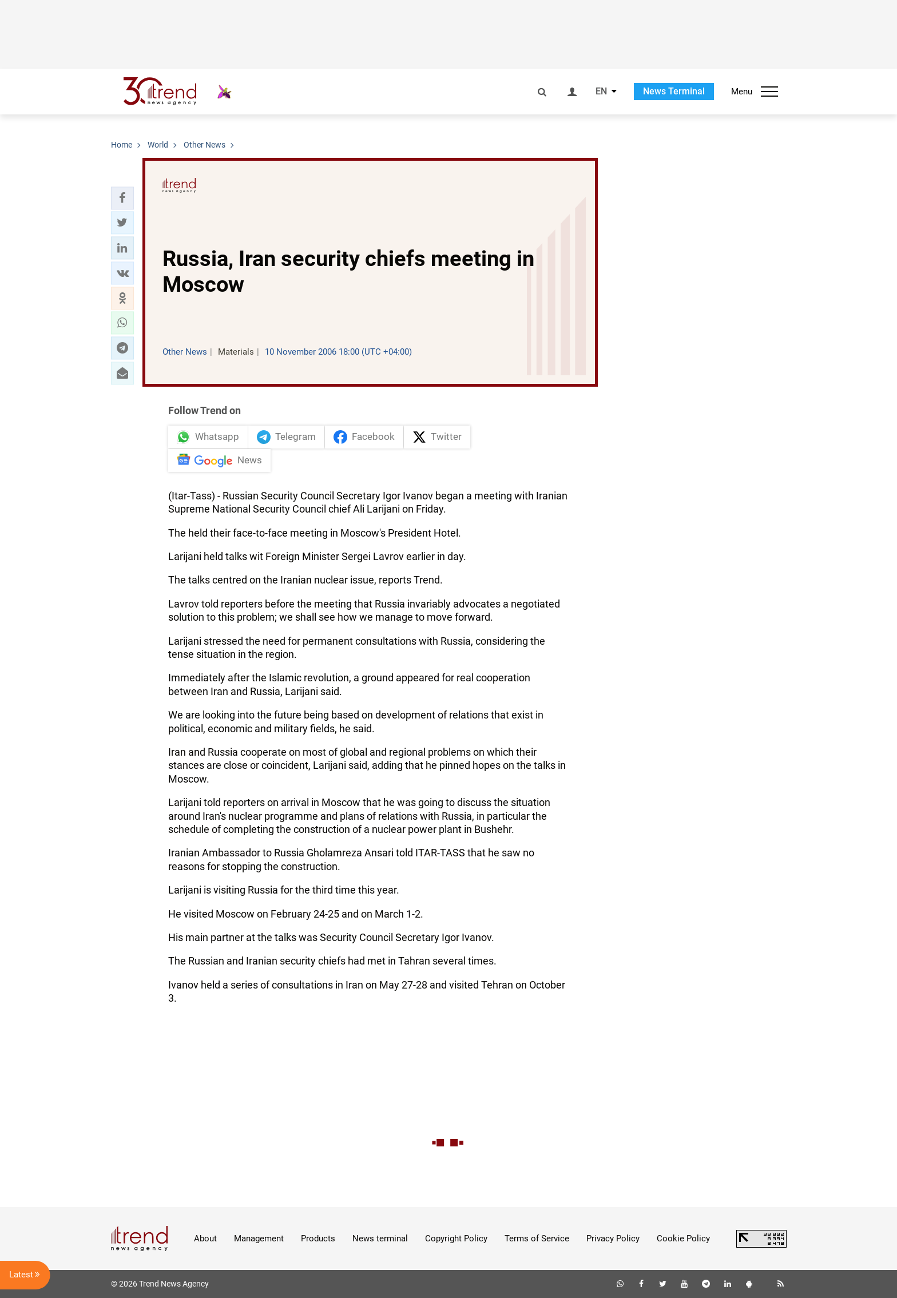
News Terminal (674, 91)
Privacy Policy (613, 1238)
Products (318, 1238)
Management (259, 1238)
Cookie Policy (683, 1238)
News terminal (380, 1238)
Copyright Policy (456, 1238)
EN (601, 91)
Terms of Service (537, 1238)
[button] (122, 197)
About (205, 1238)
